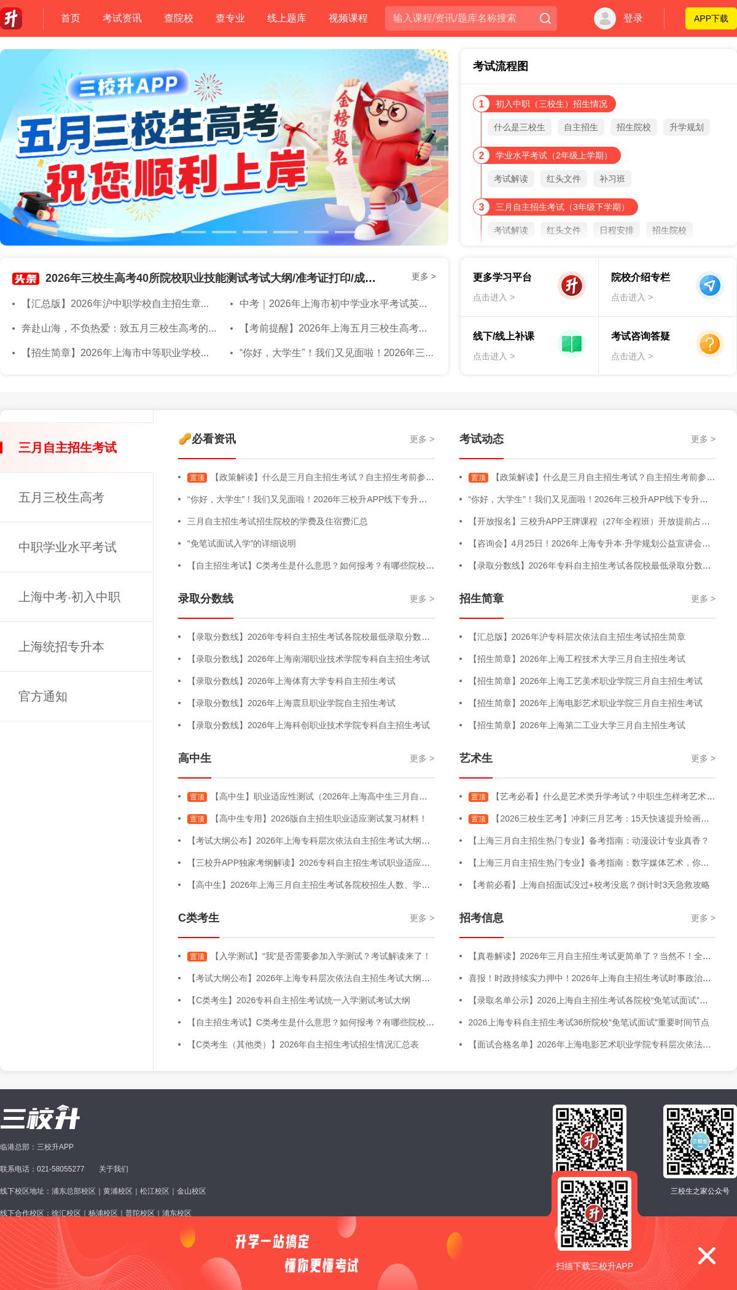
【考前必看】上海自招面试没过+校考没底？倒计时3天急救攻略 (590, 885)
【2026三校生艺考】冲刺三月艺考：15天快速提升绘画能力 (594, 818)
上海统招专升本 (61, 646)
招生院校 (634, 127)
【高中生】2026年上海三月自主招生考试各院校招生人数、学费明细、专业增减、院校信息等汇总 (373, 885)
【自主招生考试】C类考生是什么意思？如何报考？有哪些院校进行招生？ (328, 565)
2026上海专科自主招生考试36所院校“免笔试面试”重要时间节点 (589, 1022)
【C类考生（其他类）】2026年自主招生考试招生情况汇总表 (303, 1044)
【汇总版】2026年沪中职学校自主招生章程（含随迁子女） (150, 303)
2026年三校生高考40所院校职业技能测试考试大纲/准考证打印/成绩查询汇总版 (238, 278)
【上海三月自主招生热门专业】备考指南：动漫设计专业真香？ (589, 840)
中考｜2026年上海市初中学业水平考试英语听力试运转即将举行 (378, 303)
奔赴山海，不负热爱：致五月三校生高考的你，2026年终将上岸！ (165, 328)
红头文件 (564, 179)
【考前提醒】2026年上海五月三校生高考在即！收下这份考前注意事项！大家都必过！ (427, 328)
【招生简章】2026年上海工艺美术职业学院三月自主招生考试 (586, 681)
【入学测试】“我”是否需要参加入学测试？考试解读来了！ (309, 956)
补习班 (612, 179)
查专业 (230, 18)
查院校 (178, 18)
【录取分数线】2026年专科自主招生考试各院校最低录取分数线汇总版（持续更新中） (351, 637)
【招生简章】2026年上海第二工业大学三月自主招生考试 (577, 725)
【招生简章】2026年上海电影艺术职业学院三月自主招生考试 (586, 703)
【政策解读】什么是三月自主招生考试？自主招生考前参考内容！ (323, 477)
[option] (224, 147)
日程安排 (616, 230)
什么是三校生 (519, 127)
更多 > (423, 276)
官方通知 (43, 696)
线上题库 (286, 18)
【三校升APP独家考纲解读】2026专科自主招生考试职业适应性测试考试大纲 (334, 863)
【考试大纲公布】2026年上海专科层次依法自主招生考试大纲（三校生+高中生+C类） (351, 840)
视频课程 (348, 18)
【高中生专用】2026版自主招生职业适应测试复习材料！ (307, 818)
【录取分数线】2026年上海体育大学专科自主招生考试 (291, 681)
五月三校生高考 (61, 497)
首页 (70, 18)
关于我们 (113, 1169)
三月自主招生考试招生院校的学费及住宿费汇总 (277, 521)
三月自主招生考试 (67, 447)
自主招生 (581, 127)
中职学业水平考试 (67, 547)
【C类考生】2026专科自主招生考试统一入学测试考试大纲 (298, 1000)
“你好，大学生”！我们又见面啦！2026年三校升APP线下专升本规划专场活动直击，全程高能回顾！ (375, 499)
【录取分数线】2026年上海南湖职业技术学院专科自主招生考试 (308, 659)
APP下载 (711, 18)
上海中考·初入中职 (69, 597)
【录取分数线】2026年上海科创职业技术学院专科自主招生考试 (308, 725)
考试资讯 (122, 18)
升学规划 (686, 127)
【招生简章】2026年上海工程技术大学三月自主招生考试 (577, 659)
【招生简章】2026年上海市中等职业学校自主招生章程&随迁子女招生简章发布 (192, 353)
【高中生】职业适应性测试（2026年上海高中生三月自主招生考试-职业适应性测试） (360, 796)
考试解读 (511, 179)
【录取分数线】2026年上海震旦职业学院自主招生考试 (291, 703)
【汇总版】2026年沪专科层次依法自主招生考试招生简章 (577, 637)
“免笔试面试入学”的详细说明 (241, 543)
